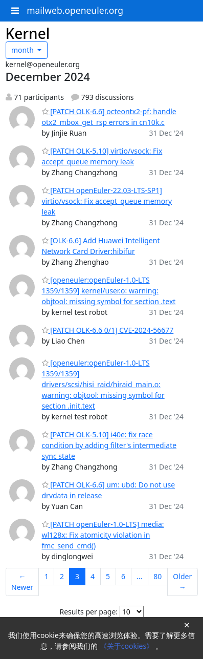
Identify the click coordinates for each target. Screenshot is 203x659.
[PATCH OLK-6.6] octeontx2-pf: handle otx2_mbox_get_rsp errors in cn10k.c (109, 117)
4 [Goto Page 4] (93, 576)
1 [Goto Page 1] (46, 576)
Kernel (28, 33)
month (23, 50)
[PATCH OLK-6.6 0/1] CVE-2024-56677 (108, 330)
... (139, 576)
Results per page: (88, 612)
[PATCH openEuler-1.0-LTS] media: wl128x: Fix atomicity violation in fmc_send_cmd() (103, 534)
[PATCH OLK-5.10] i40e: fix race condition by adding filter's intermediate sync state (109, 445)
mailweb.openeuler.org (75, 10)
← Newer (22, 581)
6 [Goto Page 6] (123, 576)
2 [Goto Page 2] (62, 576)
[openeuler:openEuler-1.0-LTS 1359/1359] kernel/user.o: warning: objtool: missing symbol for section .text (109, 290)
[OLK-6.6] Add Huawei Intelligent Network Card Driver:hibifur (101, 246)
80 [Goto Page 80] (157, 576)
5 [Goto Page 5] (108, 576)
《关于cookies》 (127, 646)
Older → (182, 581)
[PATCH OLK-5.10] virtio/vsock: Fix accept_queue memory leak (102, 156)
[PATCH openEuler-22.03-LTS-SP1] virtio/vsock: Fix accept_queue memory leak (107, 201)
